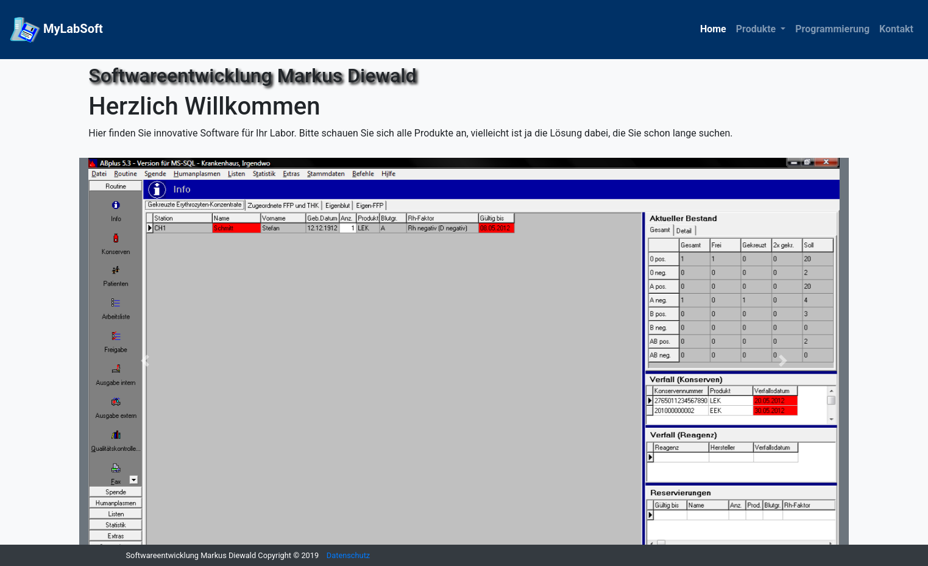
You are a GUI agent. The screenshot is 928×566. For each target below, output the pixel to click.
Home (713, 29)
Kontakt (896, 29)
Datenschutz (348, 555)
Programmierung (832, 29)
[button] (144, 361)
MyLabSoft (56, 29)
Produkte (757, 29)
